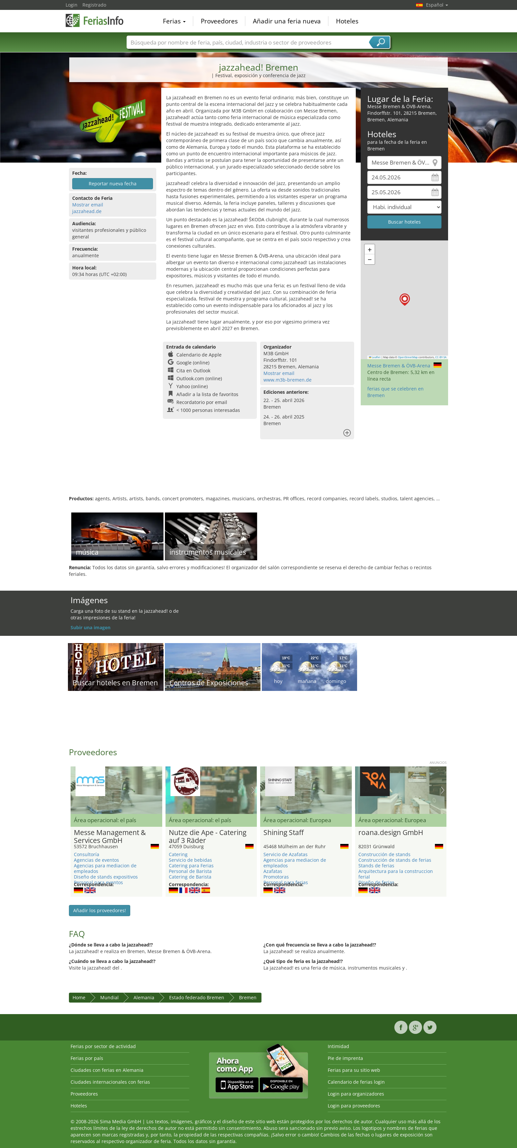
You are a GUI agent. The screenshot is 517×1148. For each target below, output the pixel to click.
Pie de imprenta (345, 1058)
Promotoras (276, 877)
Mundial (109, 997)
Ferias (174, 21)
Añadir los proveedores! (99, 910)
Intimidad (338, 1046)
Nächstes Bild (253, 790)
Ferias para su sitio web (354, 1070)
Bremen (248, 997)
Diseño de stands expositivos (106, 877)
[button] (405, 299)
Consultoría (86, 854)
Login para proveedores (354, 1105)
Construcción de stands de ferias (394, 860)
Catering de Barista (190, 877)
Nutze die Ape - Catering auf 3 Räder (207, 836)
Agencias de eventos (96, 860)
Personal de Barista (190, 871)
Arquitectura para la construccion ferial (395, 874)
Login (71, 5)
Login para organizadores (356, 1094)
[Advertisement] (258, 474)
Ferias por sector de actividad (103, 1046)
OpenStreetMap (408, 357)
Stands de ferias (376, 865)
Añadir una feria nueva (287, 21)
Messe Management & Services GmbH (110, 836)
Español (437, 5)
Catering (178, 854)
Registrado (94, 5)
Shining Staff (283, 832)
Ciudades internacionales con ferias (110, 1082)
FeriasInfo (99, 20)
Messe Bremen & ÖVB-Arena (398, 365)
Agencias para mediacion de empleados (105, 868)
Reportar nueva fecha (113, 183)
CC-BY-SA (440, 357)
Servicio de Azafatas (285, 854)
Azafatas (272, 871)
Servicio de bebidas (190, 860)
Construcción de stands (384, 854)
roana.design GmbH (390, 832)
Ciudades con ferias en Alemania (107, 1070)
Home (79, 997)
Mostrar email (87, 205)
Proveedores (219, 21)
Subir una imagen (90, 627)
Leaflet (375, 357)
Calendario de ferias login (356, 1082)
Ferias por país (87, 1058)
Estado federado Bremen (196, 997)
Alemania (144, 997)
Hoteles (347, 21)
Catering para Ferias (191, 865)
